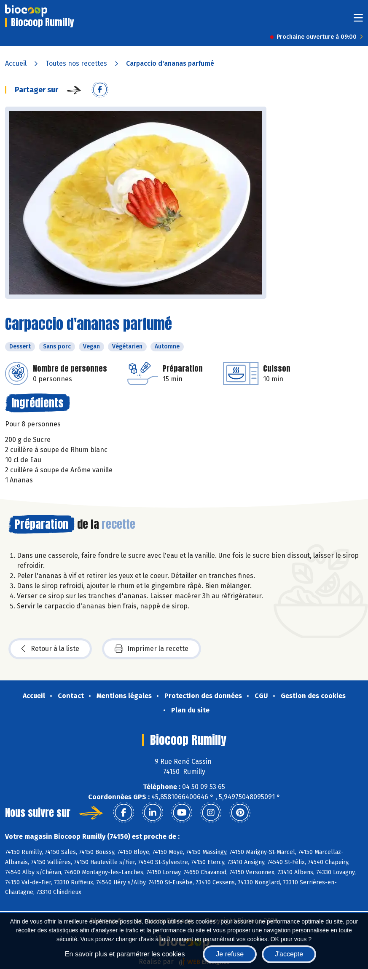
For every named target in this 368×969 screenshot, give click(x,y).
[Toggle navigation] (358, 20)
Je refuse (230, 954)
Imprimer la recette (151, 649)
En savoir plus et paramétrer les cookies (125, 954)
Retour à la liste (50, 649)
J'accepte (289, 954)
